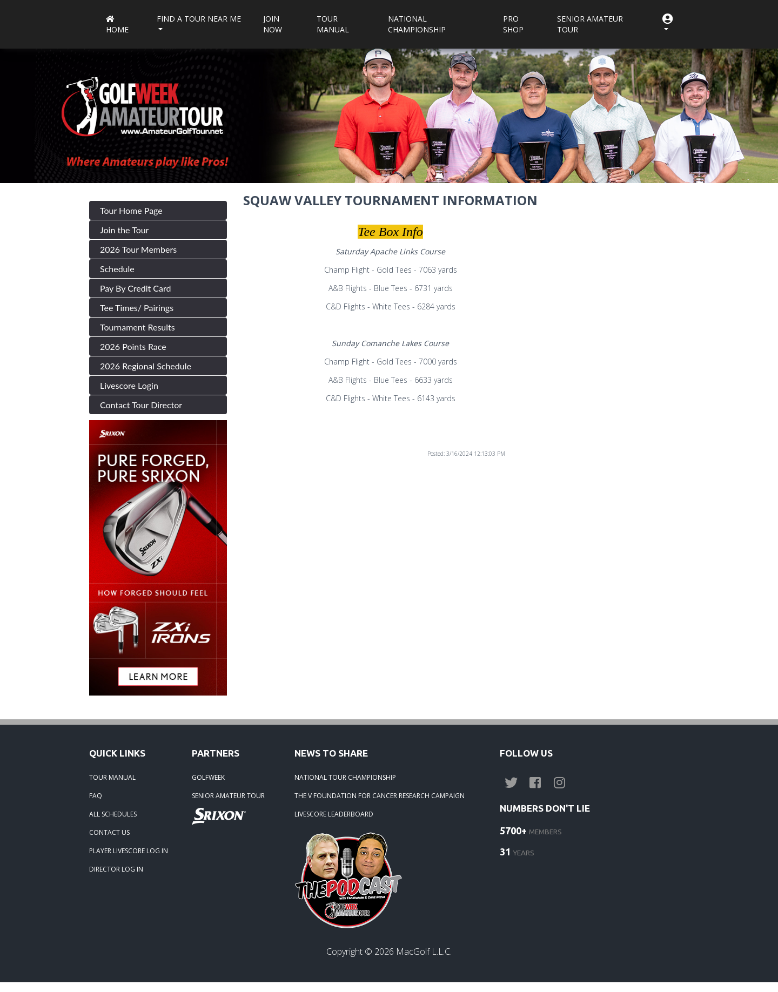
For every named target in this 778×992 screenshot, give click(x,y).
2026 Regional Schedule (145, 366)
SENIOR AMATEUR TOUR (228, 795)
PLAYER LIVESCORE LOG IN (128, 850)
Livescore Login (129, 385)
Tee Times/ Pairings (136, 307)
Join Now (272, 24)
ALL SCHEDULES (113, 814)
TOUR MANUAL (112, 777)
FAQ (95, 795)
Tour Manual (333, 24)
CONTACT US (109, 832)
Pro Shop (513, 24)
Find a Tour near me (199, 19)
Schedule (117, 269)
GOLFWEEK (208, 777)
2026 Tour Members (138, 249)
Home (117, 25)
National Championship (417, 24)
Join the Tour (124, 230)
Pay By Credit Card (135, 288)
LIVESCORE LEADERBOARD (333, 814)
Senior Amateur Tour (590, 24)
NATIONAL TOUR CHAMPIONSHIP (345, 777)
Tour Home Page (131, 210)
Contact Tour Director (141, 405)
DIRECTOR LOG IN (116, 869)
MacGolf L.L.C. (424, 951)
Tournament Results (137, 327)
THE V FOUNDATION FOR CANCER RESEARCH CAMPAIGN (379, 795)
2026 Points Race (133, 346)
